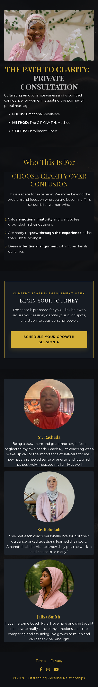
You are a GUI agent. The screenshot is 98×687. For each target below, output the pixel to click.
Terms (41, 661)
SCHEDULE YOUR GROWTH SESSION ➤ (49, 339)
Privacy (57, 661)
